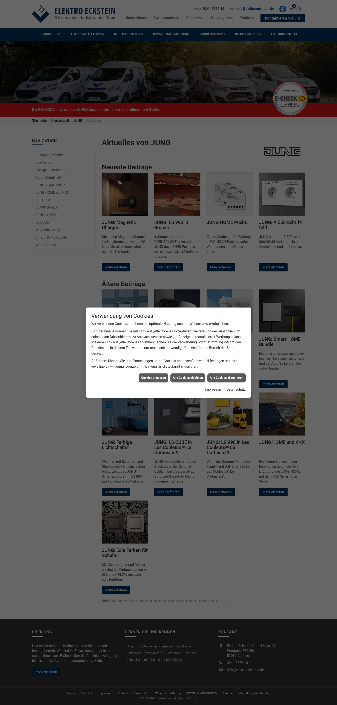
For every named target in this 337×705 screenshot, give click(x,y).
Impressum (213, 389)
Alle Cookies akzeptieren (226, 377)
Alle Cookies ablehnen (188, 377)
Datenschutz (236, 389)
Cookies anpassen (153, 377)
